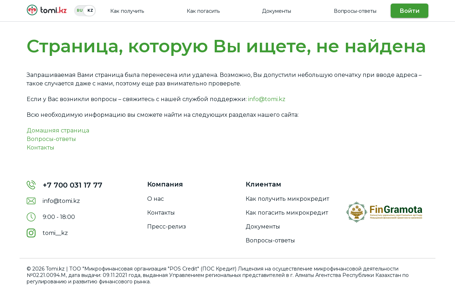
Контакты (40, 147)
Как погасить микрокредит (287, 212)
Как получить (127, 11)
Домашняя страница (58, 130)
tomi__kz (55, 233)
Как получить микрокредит (287, 198)
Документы (276, 11)
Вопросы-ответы (355, 11)
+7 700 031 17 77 (72, 185)
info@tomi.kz (266, 99)
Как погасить (203, 11)
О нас (155, 198)
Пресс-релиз (166, 226)
